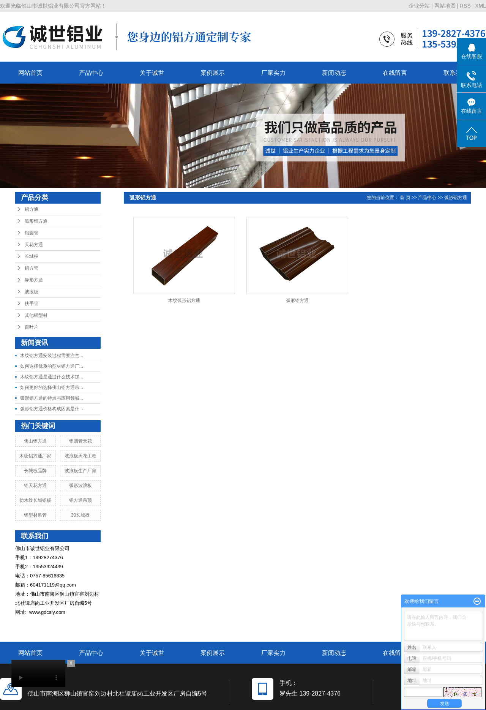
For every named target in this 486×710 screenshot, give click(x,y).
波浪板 (31, 291)
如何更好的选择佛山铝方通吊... (51, 387)
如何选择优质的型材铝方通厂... (51, 366)
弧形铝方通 (36, 221)
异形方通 (34, 280)
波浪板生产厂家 (80, 470)
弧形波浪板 (80, 485)
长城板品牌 (35, 470)
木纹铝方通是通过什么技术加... (51, 377)
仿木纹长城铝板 (35, 500)
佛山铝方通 (35, 441)
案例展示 (212, 73)
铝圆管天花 (80, 441)
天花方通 (34, 244)
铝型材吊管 (35, 515)
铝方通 (31, 209)
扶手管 (31, 303)
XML (480, 6)
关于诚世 (152, 73)
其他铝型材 (36, 315)
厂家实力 (273, 73)
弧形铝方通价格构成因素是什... (51, 408)
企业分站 (419, 6)
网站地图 (445, 6)
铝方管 (31, 268)
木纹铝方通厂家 (35, 456)
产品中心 (91, 73)
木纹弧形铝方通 (184, 300)
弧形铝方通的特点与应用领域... (51, 398)
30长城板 (80, 515)
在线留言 (395, 73)
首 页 (405, 197)
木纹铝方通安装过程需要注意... (51, 355)
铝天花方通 (35, 485)
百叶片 (31, 327)
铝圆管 (31, 233)
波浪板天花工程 (80, 456)
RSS (465, 6)
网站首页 (30, 73)
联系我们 (455, 73)
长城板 (31, 256)
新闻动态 (334, 73)
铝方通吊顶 (80, 500)
